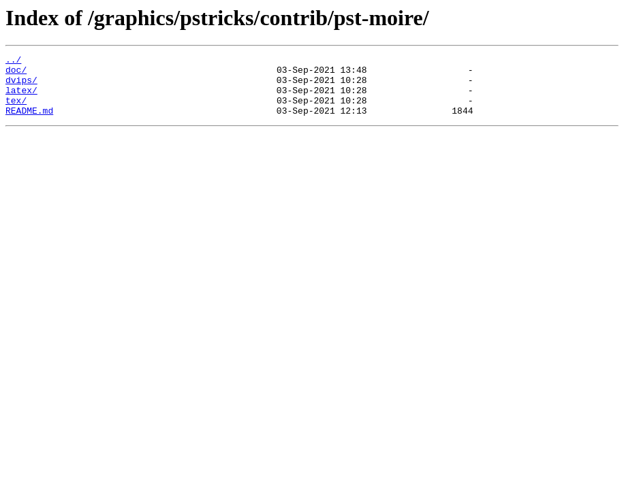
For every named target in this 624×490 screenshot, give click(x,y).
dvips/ (21, 86)
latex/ (21, 98)
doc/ (16, 73)
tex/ (16, 110)
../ (13, 61)
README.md (29, 122)
